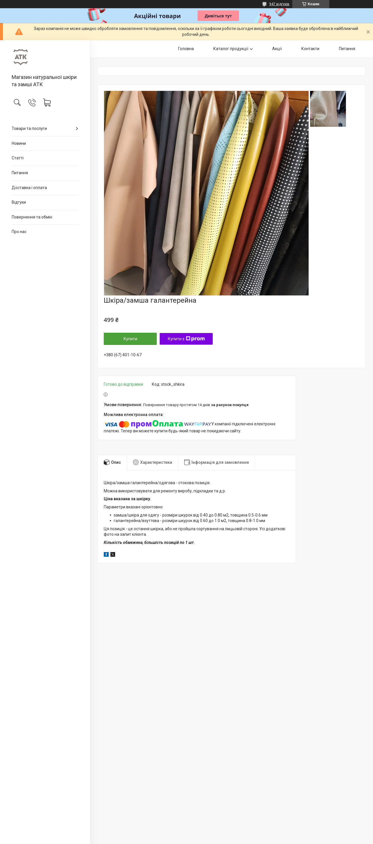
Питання (20, 172)
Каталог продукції (230, 48)
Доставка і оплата (29, 187)
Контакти (310, 48)
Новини (19, 143)
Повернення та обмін (32, 217)
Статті (18, 158)
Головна (186, 48)
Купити (130, 338)
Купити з (186, 338)
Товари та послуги (29, 128)
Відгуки (19, 202)
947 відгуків (279, 4)
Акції (277, 48)
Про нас (19, 231)
